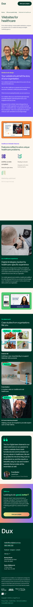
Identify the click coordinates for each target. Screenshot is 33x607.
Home (3, 12)
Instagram (12, 550)
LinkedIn (18, 550)
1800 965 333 (8, 545)
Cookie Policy (12, 601)
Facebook (6, 550)
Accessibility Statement (7, 603)
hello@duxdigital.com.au (12, 543)
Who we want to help (11, 12)
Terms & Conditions (21, 601)
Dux (7, 531)
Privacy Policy (4, 601)
